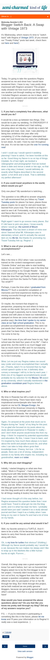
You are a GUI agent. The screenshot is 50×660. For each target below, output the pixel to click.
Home (25, 646)
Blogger (30, 657)
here (7, 43)
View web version (25, 651)
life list (15, 238)
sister (26, 457)
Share (6, 637)
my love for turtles (15, 542)
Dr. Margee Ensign (27, 405)
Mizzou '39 (37, 378)
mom (16, 457)
